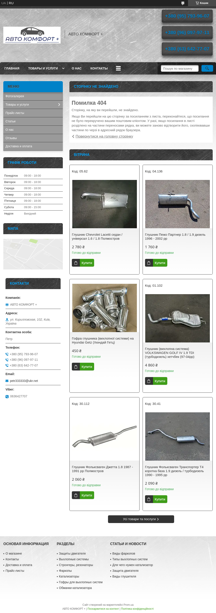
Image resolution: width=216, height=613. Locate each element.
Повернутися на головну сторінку (104, 136)
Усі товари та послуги (139, 519)
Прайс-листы (15, 113)
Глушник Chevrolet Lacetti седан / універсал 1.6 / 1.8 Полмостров (97, 236)
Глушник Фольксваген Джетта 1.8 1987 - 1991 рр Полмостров (102, 469)
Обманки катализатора (75, 588)
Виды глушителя (124, 576)
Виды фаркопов (123, 553)
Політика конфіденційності (137, 608)
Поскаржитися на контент (103, 608)
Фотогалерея (15, 96)
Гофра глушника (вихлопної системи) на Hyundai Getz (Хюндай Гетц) (103, 340)
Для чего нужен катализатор (132, 565)
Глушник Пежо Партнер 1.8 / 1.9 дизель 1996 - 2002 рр (175, 236)
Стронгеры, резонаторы (76, 565)
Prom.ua (129, 604)
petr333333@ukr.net (24, 381)
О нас (77, 68)
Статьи (10, 121)
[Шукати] (207, 68)
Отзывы (11, 138)
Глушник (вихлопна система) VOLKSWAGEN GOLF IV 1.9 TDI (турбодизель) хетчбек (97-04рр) (169, 353)
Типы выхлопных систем (130, 559)
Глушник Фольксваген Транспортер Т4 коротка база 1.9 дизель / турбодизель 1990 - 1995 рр (174, 471)
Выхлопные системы (74, 559)
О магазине (14, 553)
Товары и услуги (43, 68)
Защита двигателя (125, 570)
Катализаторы (69, 576)
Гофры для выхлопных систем (81, 582)
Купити (87, 263)
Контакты (99, 68)
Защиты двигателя (72, 553)
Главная (11, 68)
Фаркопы (65, 570)
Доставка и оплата (19, 146)
